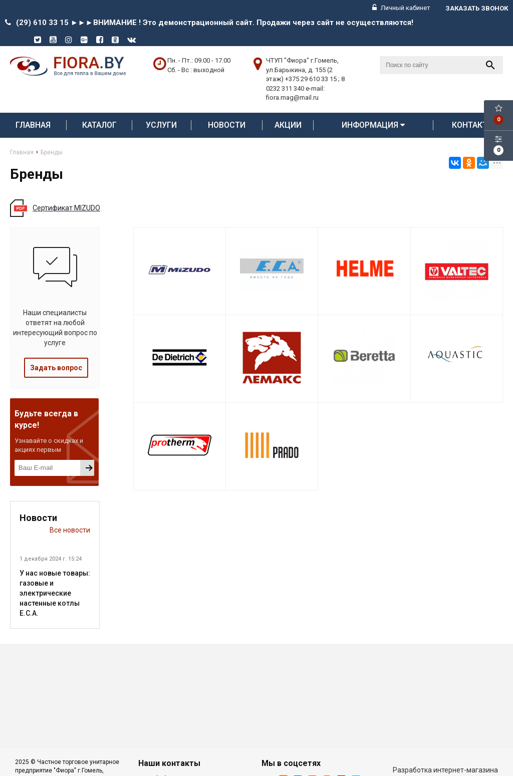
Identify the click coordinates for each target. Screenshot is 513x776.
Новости (226, 125)
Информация (373, 125)
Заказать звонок (476, 8)
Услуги (161, 125)
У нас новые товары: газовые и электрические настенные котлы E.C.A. (55, 593)
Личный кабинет (401, 8)
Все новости (70, 530)
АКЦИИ (288, 125)
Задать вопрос (56, 368)
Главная (33, 125)
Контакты (473, 125)
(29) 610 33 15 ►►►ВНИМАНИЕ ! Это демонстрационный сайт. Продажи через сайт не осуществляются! (214, 22)
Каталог (99, 125)
